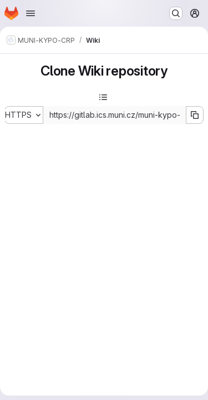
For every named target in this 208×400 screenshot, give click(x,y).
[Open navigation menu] (30, 13)
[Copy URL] (195, 115)
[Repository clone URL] (114, 115)
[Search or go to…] (175, 13)
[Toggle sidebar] (103, 97)
